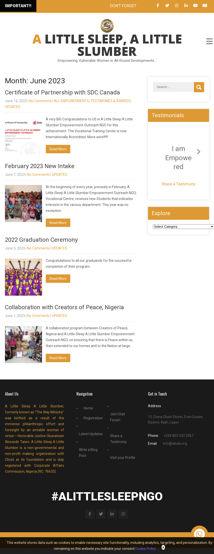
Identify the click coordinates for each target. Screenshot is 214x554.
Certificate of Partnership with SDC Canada (62, 92)
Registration (93, 418)
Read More (58, 149)
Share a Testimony (178, 183)
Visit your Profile (122, 458)
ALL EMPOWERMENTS (71, 101)
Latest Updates (91, 434)
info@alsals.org (175, 443)
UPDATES (12, 107)
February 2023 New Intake (39, 166)
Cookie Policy (145, 549)
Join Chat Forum (117, 417)
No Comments (40, 101)
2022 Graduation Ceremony (41, 239)
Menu (209, 41)
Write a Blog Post (88, 453)
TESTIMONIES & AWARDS (111, 101)
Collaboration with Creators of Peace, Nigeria (64, 307)
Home (88, 408)
